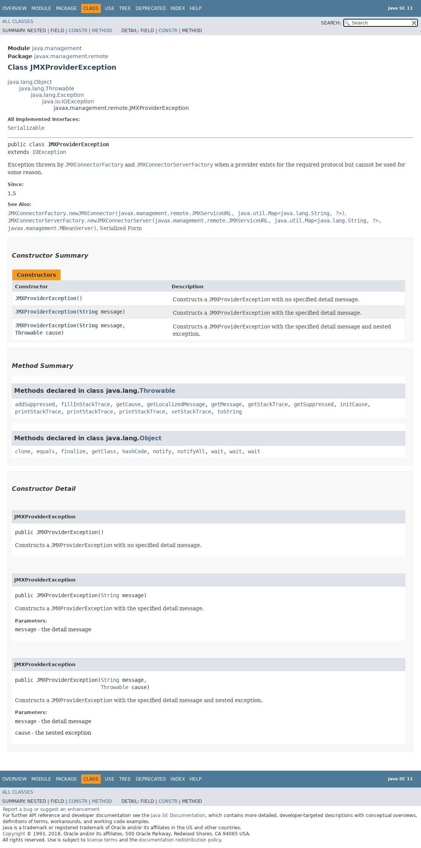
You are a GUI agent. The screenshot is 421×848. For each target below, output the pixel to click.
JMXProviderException (45, 298)
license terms (102, 840)
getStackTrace (268, 404)
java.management (57, 48)
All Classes (17, 21)
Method (102, 30)
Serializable (26, 128)
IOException (49, 152)
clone (22, 451)
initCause (353, 404)
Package (66, 8)
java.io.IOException (68, 101)
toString (229, 411)
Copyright (14, 834)
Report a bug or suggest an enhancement (51, 809)
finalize (73, 451)
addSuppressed (35, 404)
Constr (78, 30)
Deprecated (151, 8)
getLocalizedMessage (176, 404)
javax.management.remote (71, 56)
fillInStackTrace (85, 404)
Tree (125, 8)
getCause (128, 404)
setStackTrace (191, 411)
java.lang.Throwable (46, 88)
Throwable (29, 333)
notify (162, 451)
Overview (14, 8)
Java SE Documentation (178, 815)
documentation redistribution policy (180, 840)
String (88, 312)
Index (177, 8)
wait (217, 451)
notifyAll (191, 451)
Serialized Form (121, 228)
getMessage (226, 404)
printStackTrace (38, 411)
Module (41, 8)
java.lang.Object (30, 82)
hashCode (134, 451)
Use (110, 8)
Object (150, 438)
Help (195, 8)
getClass (104, 451)
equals (45, 451)
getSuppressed (314, 404)
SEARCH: (331, 23)
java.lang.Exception (57, 95)
